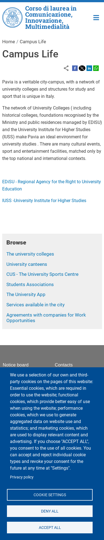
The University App (25, 294)
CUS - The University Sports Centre (42, 274)
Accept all (50, 527)
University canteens (26, 264)
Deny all (50, 511)
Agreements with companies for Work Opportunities (46, 318)
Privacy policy (22, 477)
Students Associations (30, 284)
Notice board (16, 365)
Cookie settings (50, 494)
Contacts (64, 365)
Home (96, 17)
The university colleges (30, 254)
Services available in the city (35, 304)
